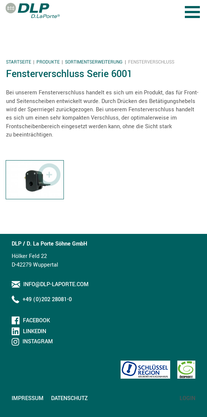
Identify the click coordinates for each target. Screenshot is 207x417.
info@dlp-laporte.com (56, 284)
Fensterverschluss (151, 62)
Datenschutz (69, 398)
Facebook (36, 321)
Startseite (18, 62)
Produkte (48, 62)
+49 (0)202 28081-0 (47, 299)
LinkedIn (34, 331)
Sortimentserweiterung (93, 62)
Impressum (28, 398)
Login (187, 398)
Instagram (38, 342)
